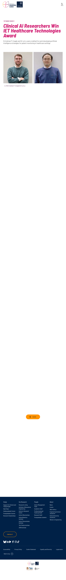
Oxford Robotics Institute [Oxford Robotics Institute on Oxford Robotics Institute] (23, 518)
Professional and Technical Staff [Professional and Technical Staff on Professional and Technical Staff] (38, 512)
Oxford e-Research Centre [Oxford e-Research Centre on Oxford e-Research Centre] (24, 512)
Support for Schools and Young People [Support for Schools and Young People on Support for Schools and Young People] (9, 505)
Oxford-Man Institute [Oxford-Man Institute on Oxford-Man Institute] (24, 515)
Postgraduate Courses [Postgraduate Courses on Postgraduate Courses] (9, 513)
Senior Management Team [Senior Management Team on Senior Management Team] (39, 505)
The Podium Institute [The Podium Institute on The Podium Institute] (24, 525)
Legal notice (59, 549)
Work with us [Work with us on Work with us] (53, 509)
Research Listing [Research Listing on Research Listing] (23, 505)
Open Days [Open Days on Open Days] (6, 509)
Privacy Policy (18, 549)
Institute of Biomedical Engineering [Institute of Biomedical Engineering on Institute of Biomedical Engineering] (25, 508)
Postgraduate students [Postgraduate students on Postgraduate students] (40, 517)
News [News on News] (51, 505)
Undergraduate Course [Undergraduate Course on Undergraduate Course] (9, 511)
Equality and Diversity (46, 549)
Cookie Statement (31, 549)
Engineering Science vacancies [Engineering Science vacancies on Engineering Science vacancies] (55, 512)
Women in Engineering (55, 519)
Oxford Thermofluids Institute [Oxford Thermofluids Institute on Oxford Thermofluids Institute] (24, 522)
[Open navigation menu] (62, 4)
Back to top (7, 554)
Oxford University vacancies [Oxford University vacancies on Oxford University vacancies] (54, 516)
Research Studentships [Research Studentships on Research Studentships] (9, 516)
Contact (10, 534)
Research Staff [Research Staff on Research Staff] (38, 515)
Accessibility (6, 549)
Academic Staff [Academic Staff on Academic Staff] (38, 509)
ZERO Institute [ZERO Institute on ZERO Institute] (22, 527)
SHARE (34, 417)
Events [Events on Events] (51, 507)
